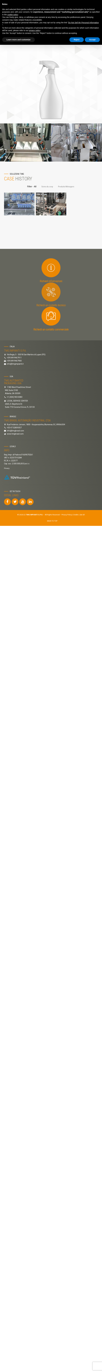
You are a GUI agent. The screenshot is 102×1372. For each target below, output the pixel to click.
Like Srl (82, 512)
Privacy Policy (67, 512)
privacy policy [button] (34, 26)
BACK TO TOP (52, 518)
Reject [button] (76, 35)
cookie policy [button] (12, 10)
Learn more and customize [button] (18, 35)
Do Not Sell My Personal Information (83, 18)
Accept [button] (92, 35)
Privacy (6, 465)
